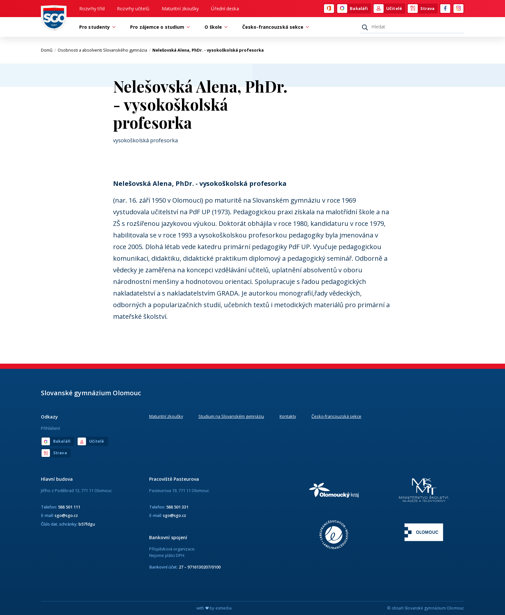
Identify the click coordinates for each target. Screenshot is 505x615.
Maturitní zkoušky (180, 8)
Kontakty (288, 416)
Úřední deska (225, 8)
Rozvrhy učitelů (133, 8)
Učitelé (388, 8)
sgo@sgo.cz (66, 515)
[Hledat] (412, 26)
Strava (421, 8)
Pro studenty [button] (96, 27)
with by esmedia (214, 608)
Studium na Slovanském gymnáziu (231, 416)
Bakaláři (352, 8)
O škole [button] (215, 27)
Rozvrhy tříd (92, 8)
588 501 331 (177, 507)
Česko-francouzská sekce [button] (274, 27)
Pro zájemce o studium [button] (158, 27)
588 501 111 (69, 507)
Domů (48, 50)
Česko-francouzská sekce (336, 416)
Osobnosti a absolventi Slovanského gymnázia (104, 50)
